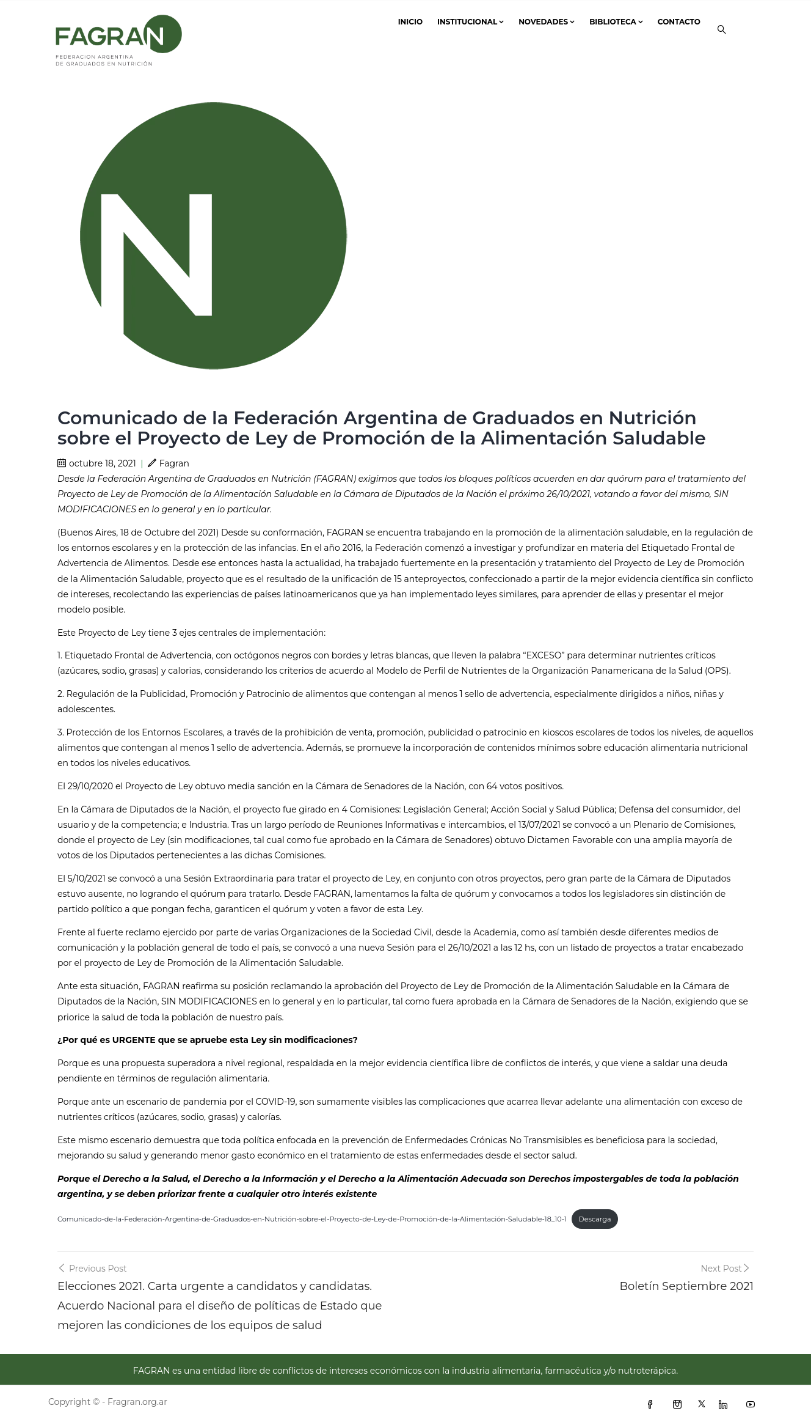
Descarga (595, 1219)
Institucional (470, 21)
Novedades (546, 21)
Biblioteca (616, 21)
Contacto (679, 21)
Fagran (168, 463)
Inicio (410, 21)
